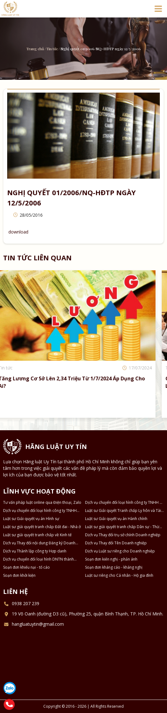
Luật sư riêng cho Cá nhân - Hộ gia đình (119, 575)
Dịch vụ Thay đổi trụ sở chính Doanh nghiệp (122, 534)
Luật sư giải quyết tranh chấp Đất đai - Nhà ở (42, 526)
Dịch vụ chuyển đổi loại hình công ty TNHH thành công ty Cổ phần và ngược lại (40, 510)
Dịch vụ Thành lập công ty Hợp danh (34, 551)
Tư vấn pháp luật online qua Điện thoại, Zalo (42, 502)
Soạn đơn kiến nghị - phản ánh (111, 559)
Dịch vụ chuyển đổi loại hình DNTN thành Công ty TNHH (38, 559)
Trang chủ (35, 48)
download (18, 232)
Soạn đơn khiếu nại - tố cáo (26, 567)
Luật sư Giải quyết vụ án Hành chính (116, 518)
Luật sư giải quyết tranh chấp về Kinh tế (37, 534)
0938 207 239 (25, 603)
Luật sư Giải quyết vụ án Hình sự (31, 518)
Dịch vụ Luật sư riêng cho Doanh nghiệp (120, 551)
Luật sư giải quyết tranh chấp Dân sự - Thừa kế (123, 527)
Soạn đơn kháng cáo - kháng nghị (113, 567)
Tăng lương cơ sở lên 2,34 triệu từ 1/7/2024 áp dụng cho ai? (80, 382)
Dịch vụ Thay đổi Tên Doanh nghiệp (116, 543)
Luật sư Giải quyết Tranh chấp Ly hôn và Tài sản (123, 510)
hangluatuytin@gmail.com (38, 624)
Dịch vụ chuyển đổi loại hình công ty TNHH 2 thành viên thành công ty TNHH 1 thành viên (123, 502)
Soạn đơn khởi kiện (19, 575)
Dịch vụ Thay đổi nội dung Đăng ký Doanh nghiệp (39, 543)
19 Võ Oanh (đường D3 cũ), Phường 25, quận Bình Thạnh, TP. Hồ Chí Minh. (87, 614)
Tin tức (52, 48)
